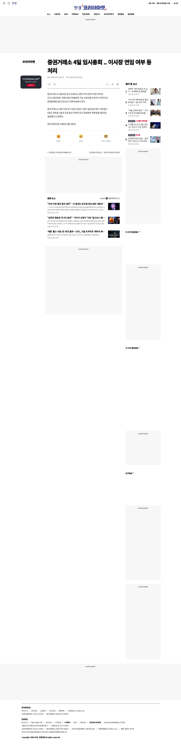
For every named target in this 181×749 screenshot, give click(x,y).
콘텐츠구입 (38, 722)
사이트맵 (58, 722)
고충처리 (43, 711)
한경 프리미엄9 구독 (163, 3)
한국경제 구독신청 (95, 152)
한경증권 (121, 14)
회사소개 (24, 711)
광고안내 (52, 711)
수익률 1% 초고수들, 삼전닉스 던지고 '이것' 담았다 (138, 125)
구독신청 (34, 711)
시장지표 (57, 14)
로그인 (176, 3)
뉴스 (48, 14)
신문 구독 (151, 3)
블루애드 (62, 711)
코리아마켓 (109, 14)
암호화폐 (131, 14)
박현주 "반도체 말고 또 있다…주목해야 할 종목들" (138, 90)
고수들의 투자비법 (137, 121)
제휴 (32, 722)
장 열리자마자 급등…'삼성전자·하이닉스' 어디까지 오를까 (138, 141)
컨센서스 (97, 14)
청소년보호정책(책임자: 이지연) (114, 722)
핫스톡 (134, 135)
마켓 (75, 14)
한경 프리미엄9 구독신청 (112, 152)
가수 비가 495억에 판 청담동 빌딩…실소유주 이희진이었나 (138, 102)
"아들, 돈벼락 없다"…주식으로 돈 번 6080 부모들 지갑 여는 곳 (138, 113)
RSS (75, 722)
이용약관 (83, 722)
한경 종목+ (86, 14)
